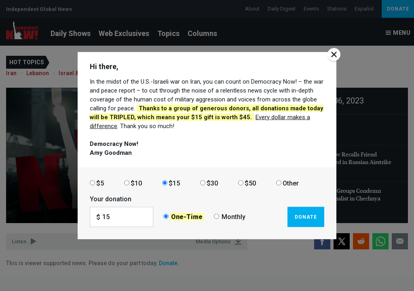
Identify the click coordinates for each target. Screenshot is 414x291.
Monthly (233, 217)
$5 (100, 183)
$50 (250, 183)
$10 (136, 183)
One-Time (187, 217)
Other (291, 183)
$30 (212, 183)
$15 (174, 183)
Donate (306, 216)
